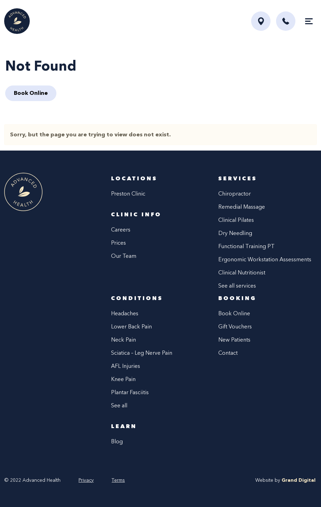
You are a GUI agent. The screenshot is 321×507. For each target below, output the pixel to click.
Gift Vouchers (235, 326)
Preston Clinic (128, 193)
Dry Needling (235, 233)
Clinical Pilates (236, 220)
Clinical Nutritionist (241, 272)
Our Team (123, 256)
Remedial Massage (241, 206)
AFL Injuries (125, 366)
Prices (118, 242)
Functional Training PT (246, 246)
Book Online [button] (31, 93)
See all (119, 405)
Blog (117, 441)
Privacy (86, 480)
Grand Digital (298, 480)
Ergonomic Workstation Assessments (264, 259)
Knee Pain (123, 379)
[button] (285, 21)
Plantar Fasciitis (130, 392)
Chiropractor (234, 193)
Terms (118, 480)
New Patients (234, 339)
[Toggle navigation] (309, 21)
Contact (228, 353)
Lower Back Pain (131, 326)
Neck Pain (123, 339)
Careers (120, 229)
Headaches (124, 313)
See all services (237, 285)
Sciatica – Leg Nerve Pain (141, 353)
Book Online (234, 313)
